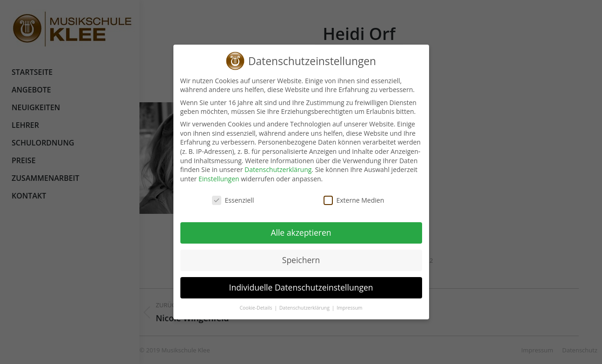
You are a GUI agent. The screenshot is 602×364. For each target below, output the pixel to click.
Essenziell (226, 200)
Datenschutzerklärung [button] (298, 307)
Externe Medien (347, 200)
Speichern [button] (294, 259)
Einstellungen (212, 178)
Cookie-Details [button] (250, 307)
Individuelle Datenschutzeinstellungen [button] (295, 287)
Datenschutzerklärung (271, 169)
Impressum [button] (343, 307)
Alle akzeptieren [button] (295, 232)
